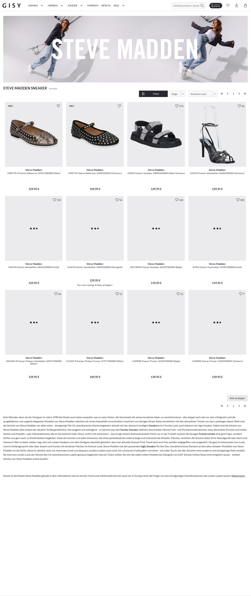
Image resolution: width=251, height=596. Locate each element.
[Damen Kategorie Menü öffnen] (42, 5)
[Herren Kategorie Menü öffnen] (62, 5)
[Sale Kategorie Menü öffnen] (123, 5)
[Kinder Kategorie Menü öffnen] (81, 5)
